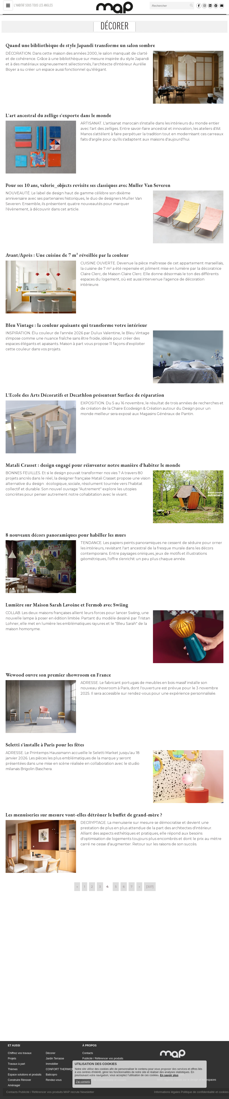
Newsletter (87, 1092)
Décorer (50, 1053)
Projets (12, 1058)
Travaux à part (16, 1063)
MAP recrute (72, 1092)
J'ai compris (83, 1081)
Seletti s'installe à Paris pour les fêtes (45, 744)
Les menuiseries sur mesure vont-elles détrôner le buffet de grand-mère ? (84, 815)
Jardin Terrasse (55, 1058)
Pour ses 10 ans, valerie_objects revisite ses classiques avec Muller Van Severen (88, 185)
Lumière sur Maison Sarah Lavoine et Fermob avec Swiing (67, 605)
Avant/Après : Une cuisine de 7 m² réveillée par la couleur (67, 255)
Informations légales (167, 1092)
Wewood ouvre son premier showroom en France (58, 675)
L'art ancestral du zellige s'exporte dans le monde (58, 115)
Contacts (87, 1053)
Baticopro (51, 1074)
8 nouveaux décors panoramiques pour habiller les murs (66, 535)
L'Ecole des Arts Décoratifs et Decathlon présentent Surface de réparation (85, 395)
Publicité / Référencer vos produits (102, 1058)
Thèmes (12, 1069)
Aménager (14, 1085)
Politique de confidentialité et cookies (205, 1092)
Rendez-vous (54, 1080)
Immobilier (52, 1063)
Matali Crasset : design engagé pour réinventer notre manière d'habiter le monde (93, 465)
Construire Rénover (19, 1080)
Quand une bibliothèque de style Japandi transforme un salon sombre (80, 45)
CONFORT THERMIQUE (61, 1069)
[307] (149, 886)
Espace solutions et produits (24, 1074)
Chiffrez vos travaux (20, 1053)
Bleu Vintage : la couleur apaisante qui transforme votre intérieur (76, 325)
